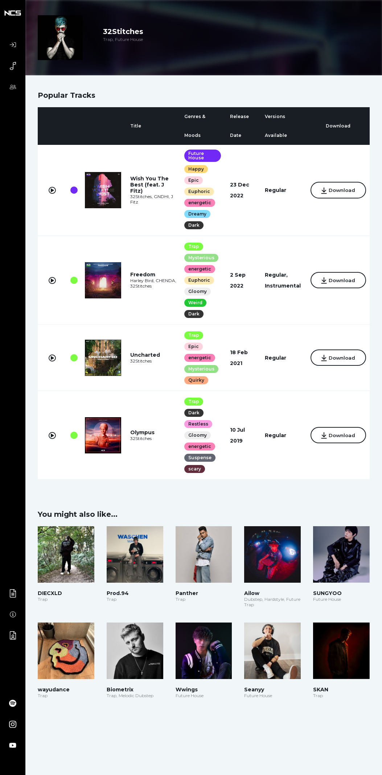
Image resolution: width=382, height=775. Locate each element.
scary (192, 469)
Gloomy (195, 291)
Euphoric (197, 191)
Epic (191, 180)
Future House (193, 155)
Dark (191, 225)
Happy (193, 169)
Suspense (197, 457)
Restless (196, 424)
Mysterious (199, 257)
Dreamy (195, 214)
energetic (197, 202)
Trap (191, 246)
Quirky (194, 380)
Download (336, 190)
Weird (193, 302)
